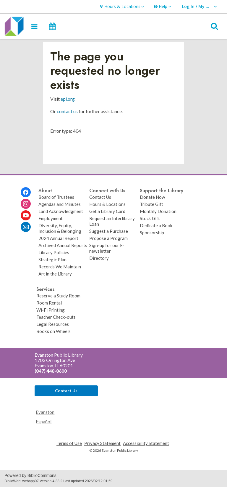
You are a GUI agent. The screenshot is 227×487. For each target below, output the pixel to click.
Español (43, 421)
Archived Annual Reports (62, 245)
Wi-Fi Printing (50, 310)
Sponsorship (152, 232)
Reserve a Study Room (58, 295)
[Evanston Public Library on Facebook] (26, 192)
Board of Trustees (56, 197)
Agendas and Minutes (59, 204)
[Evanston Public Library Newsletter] (26, 227)
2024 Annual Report (58, 238)
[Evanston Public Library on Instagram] (26, 204)
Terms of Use (69, 443)
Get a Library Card (107, 211)
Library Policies (53, 252)
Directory (99, 258)
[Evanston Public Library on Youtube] (26, 215)
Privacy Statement (102, 443)
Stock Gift (150, 218)
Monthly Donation (158, 211)
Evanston (45, 412)
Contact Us (100, 197)
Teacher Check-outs (56, 317)
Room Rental (49, 302)
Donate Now (152, 197)
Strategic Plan (52, 259)
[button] (121, 6)
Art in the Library (55, 273)
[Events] (52, 26)
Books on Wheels (53, 331)
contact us (67, 111)
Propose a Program (108, 238)
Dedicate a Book (156, 225)
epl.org (68, 99)
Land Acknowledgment (60, 211)
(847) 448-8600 (51, 371)
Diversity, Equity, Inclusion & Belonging (59, 228)
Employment (50, 218)
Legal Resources (52, 324)
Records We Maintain (59, 266)
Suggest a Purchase (108, 231)
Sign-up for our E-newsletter (106, 248)
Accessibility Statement (146, 443)
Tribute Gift (151, 204)
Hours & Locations (107, 204)
